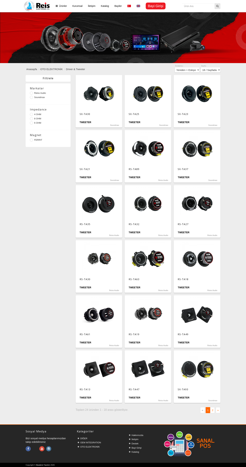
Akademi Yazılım (43, 465)
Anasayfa (31, 69)
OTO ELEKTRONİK (51, 69)
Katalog (105, 6)
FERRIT (36, 140)
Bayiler (118, 6)
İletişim (91, 6)
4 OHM (35, 114)
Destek (135, 443)
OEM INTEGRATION (90, 442)
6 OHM (35, 122)
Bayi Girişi (137, 448)
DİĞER (83, 438)
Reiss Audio (38, 93)
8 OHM (35, 118)
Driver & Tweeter (75, 69)
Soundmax (37, 97)
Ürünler (61, 6)
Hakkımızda (137, 435)
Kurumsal (77, 6)
